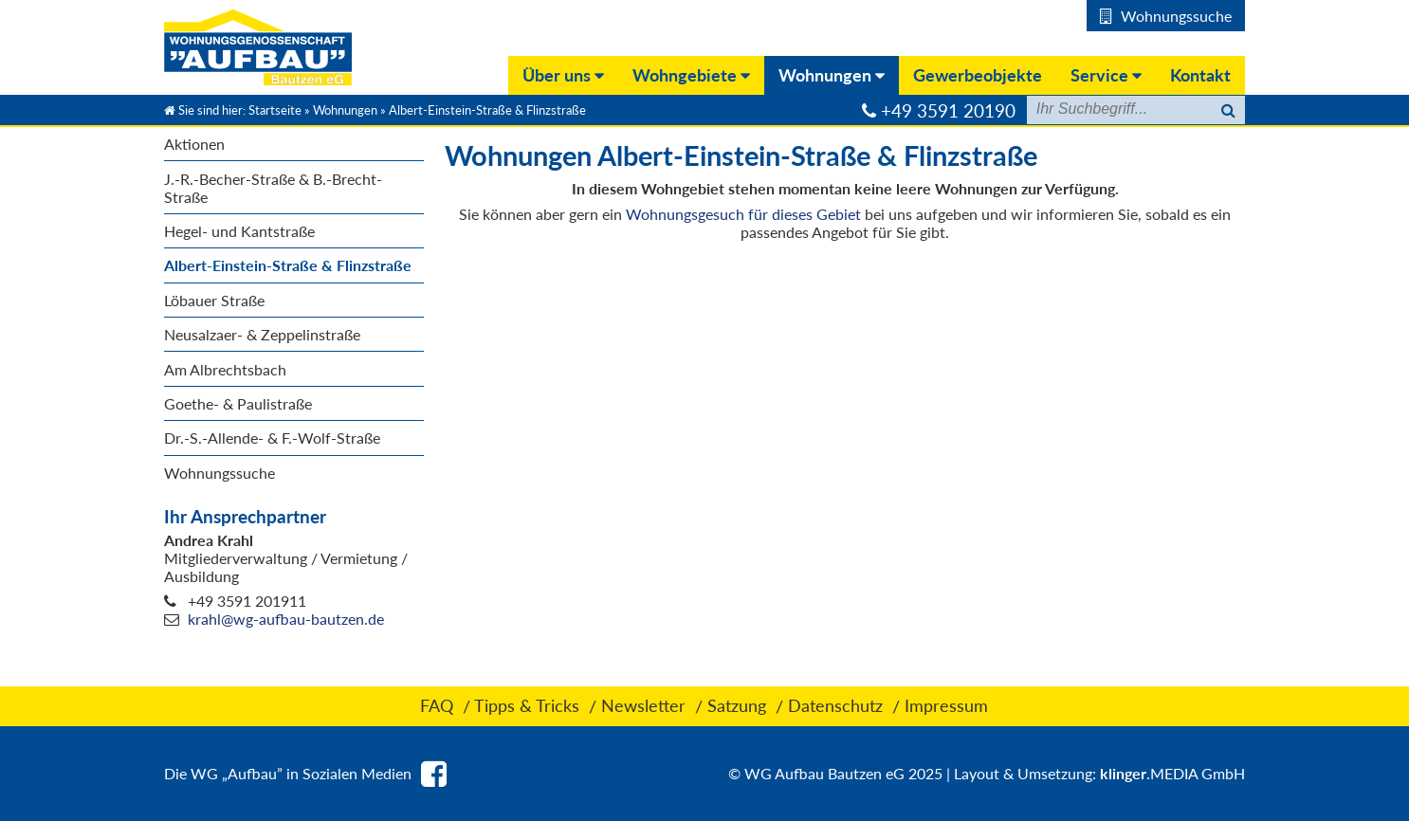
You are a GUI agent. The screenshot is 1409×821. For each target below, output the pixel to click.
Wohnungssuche (219, 473)
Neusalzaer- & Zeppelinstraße (262, 334)
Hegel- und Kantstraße (239, 231)
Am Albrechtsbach (225, 369)
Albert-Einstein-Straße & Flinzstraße (288, 265)
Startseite (275, 110)
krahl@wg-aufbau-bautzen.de (286, 619)
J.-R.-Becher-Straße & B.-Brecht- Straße (273, 188)
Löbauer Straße (214, 300)
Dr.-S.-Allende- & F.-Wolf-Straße (272, 438)
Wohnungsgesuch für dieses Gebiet (743, 214)
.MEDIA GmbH (1172, 773)
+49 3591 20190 (948, 110)
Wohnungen (345, 110)
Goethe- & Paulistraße (238, 403)
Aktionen (194, 144)
